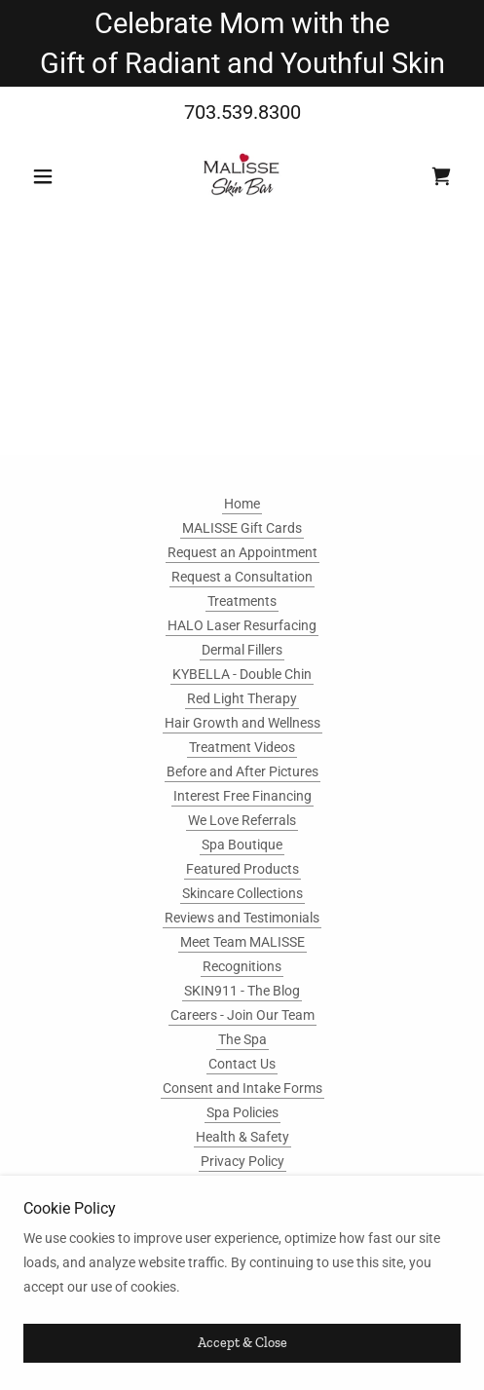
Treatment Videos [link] (242, 747)
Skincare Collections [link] (242, 893)
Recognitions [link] (242, 966)
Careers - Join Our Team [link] (242, 1015)
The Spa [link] (242, 1039)
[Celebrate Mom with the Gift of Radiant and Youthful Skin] (242, 43)
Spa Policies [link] (242, 1112)
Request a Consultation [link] (242, 576)
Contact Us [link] (242, 1063)
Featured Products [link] (242, 869)
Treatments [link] (242, 601)
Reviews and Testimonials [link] (242, 917)
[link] (242, 176)
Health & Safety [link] (242, 1137)
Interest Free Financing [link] (242, 796)
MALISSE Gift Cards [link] (242, 528)
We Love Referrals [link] (242, 820)
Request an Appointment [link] (242, 552)
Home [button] (242, 503)
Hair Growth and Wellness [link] (242, 723)
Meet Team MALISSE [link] (242, 942)
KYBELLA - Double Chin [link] (242, 674)
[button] (56, 176)
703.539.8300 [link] (242, 112)
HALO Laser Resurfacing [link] (242, 625)
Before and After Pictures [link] (242, 771)
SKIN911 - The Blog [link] (242, 990)
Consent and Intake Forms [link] (242, 1088)
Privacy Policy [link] (242, 1161)
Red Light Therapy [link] (242, 698)
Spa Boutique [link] (242, 844)
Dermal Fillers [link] (242, 649)
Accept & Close (242, 1343)
